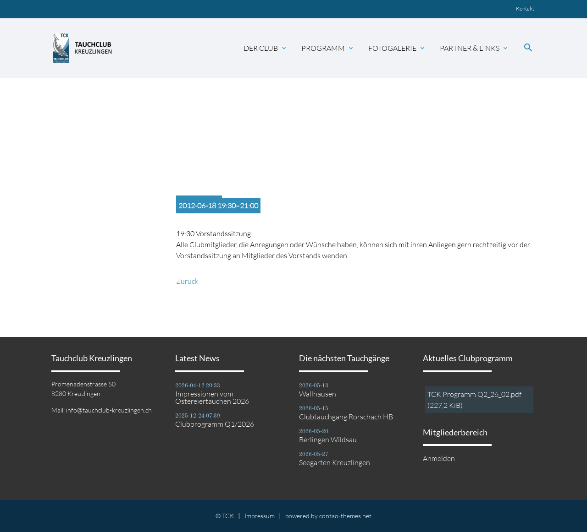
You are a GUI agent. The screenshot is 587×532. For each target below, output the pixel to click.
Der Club (266, 48)
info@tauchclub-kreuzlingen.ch (109, 410)
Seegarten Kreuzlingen (334, 462)
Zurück (187, 281)
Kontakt (525, 8)
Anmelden (439, 458)
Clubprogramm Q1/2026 (214, 424)
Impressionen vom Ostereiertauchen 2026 (212, 397)
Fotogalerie (397, 48)
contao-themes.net (345, 516)
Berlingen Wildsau (328, 439)
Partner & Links (474, 48)
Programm (327, 48)
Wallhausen (317, 393)
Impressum (259, 516)
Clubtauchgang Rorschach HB (346, 416)
